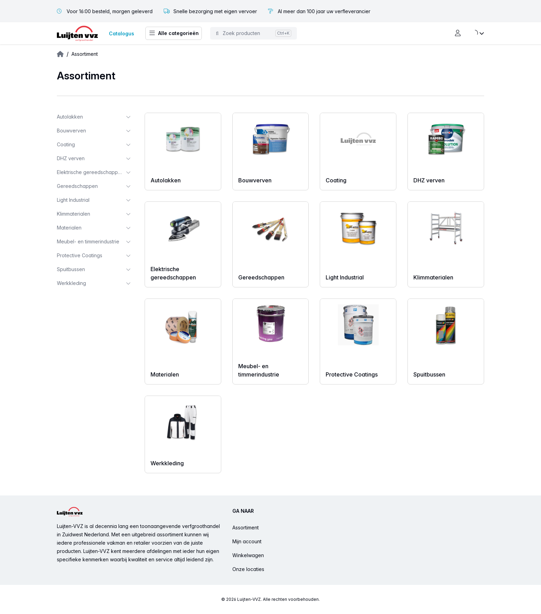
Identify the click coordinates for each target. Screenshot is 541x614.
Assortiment (245, 527)
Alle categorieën (173, 33)
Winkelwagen (248, 555)
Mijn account (246, 541)
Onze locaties (248, 569)
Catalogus (121, 33)
